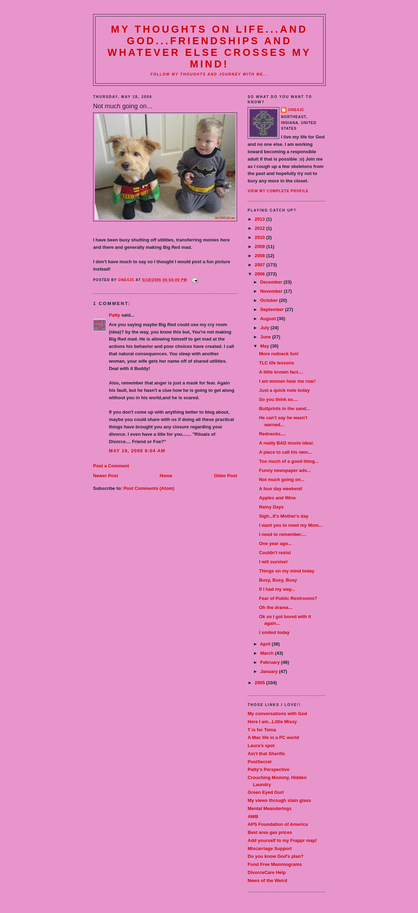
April (266, 644)
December (271, 282)
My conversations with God (277, 713)
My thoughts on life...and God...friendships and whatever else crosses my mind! (209, 47)
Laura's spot (261, 745)
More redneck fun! (279, 353)
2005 (260, 682)
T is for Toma (262, 729)
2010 (260, 237)
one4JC (296, 110)
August (268, 318)
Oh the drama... (275, 607)
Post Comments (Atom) (149, 488)
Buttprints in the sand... (284, 408)
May (265, 346)
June (266, 336)
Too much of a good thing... (288, 461)
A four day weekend (280, 488)
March (267, 653)
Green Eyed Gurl (266, 792)
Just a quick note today (284, 390)
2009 (260, 246)
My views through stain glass (279, 800)
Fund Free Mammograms (275, 864)
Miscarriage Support (270, 848)
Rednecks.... (272, 433)
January (269, 671)
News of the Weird (267, 880)
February (270, 662)
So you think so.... (278, 399)
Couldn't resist (275, 552)
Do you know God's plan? (275, 856)
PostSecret (260, 761)
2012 (260, 228)
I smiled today (274, 632)
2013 (260, 219)
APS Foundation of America (278, 824)
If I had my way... (277, 589)
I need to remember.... (282, 534)
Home (165, 475)
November (272, 291)
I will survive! (273, 561)
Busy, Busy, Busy (278, 580)
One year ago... (275, 543)
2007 (260, 264)
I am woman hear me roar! (287, 381)
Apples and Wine (277, 497)
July (265, 327)
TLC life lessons (276, 362)
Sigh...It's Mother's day (283, 516)
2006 (260, 274)
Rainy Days (271, 507)
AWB (253, 816)
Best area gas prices (270, 832)
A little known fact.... (281, 372)
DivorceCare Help (267, 872)
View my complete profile (278, 191)
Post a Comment (111, 465)
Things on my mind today (286, 571)
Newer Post (105, 475)
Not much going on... (281, 479)
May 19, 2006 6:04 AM (137, 450)
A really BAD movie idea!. (286, 443)
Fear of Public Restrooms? (288, 598)
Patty (114, 315)
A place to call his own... (285, 452)
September (272, 309)
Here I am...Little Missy (272, 721)
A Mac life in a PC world (273, 737)
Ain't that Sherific (266, 753)
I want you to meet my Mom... (290, 525)
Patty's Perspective (268, 769)
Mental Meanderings (270, 808)
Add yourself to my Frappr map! (282, 840)
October (269, 300)
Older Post (225, 475)
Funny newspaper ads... (285, 470)
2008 (260, 255)
